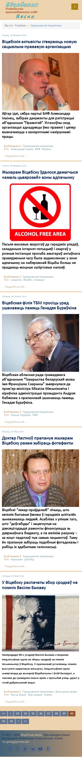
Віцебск (46, 149)
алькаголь (16, 279)
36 (40, 713)
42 (11, 721)
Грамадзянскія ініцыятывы (38, 146)
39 (64, 713)
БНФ (37, 149)
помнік (48, 694)
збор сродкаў (35, 694)
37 (48, 713)
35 (33, 713)
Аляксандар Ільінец (22, 149)
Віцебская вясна (31, 734)
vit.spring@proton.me (15, 741)
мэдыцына (17, 559)
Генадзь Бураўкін (21, 415)
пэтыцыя (39, 279)
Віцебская (22, 4)
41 (3, 721)
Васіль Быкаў (18, 694)
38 (56, 713)
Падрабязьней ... (16, 156)
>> (25, 721)
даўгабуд (29, 559)
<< (3, 713)
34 (25, 713)
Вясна (25, 16)
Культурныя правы (66, 691)
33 (17, 713)
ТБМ (35, 415)
